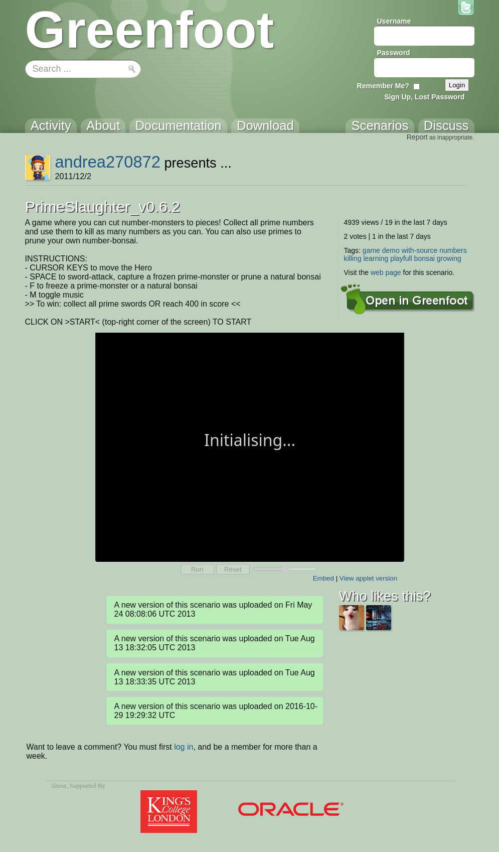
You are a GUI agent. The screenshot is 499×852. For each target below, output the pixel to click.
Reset (233, 569)
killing (353, 258)
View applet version (368, 578)
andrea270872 (107, 162)
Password (393, 53)
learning (375, 258)
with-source (420, 250)
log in (183, 747)
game (371, 250)
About (59, 785)
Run (197, 569)
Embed (323, 578)
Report (417, 137)
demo (391, 250)
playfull (401, 258)
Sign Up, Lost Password (424, 97)
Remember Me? (383, 86)
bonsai (424, 258)
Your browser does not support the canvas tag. (250, 446)
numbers (452, 250)
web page (386, 272)
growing (449, 258)
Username (394, 21)
